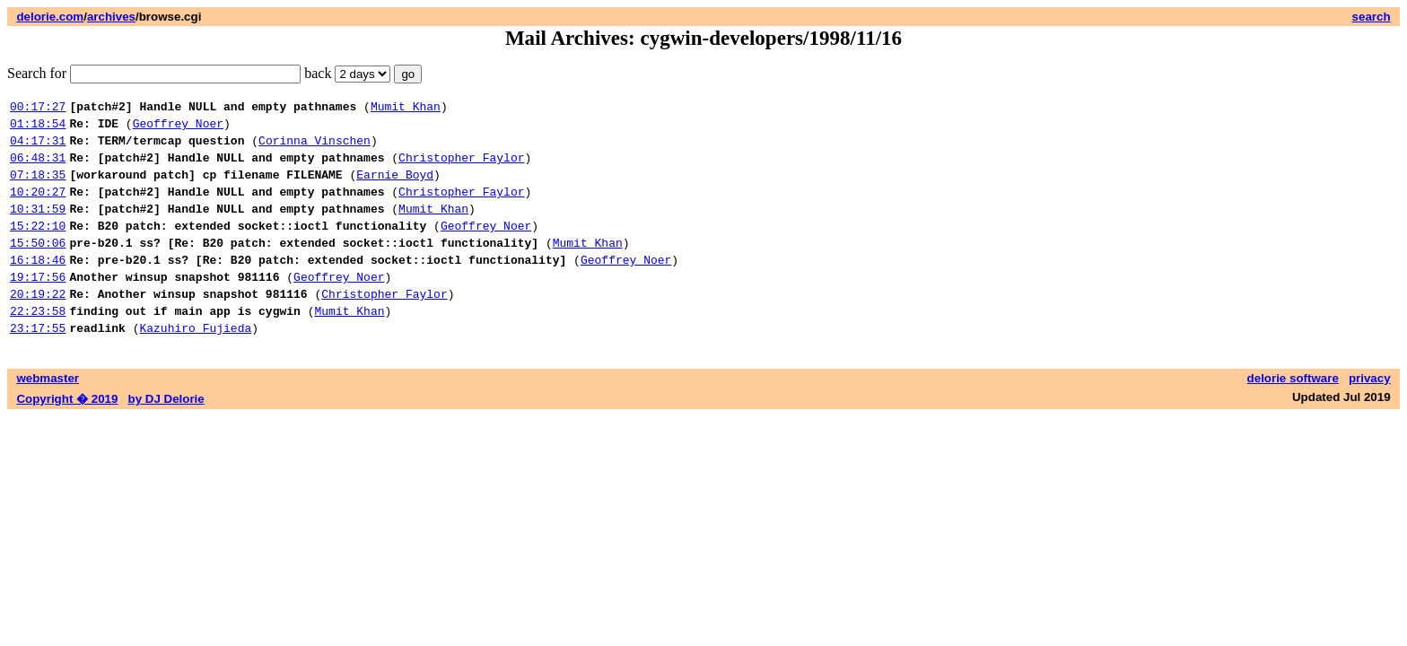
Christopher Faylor (461, 168)
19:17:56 (38, 306)
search (1371, 16)
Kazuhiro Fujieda (195, 365)
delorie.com (49, 16)
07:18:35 (38, 187)
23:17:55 (38, 365)
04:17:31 (38, 148)
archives (111, 16)
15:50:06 (38, 266)
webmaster (47, 416)
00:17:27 (38, 108)
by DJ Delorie (166, 436)
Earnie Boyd (394, 187)
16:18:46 (38, 286)
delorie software (1293, 416)
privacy (1370, 416)
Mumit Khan (406, 108)
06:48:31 (38, 168)
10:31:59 (38, 227)
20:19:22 (38, 326)
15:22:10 (38, 247)
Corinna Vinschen (314, 148)
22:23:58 (38, 345)
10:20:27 (38, 207)
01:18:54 (38, 128)
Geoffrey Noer (178, 128)
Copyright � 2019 (67, 436)
